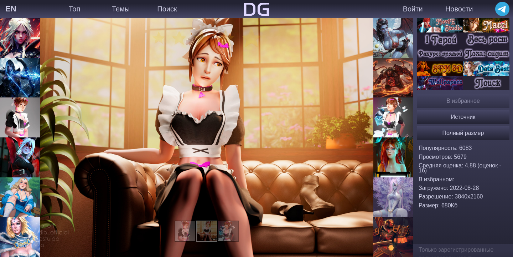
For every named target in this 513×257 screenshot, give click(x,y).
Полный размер (463, 133)
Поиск (167, 9)
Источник (463, 117)
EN (10, 8)
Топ (75, 9)
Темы (121, 9)
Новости (459, 9)
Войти (413, 9)
